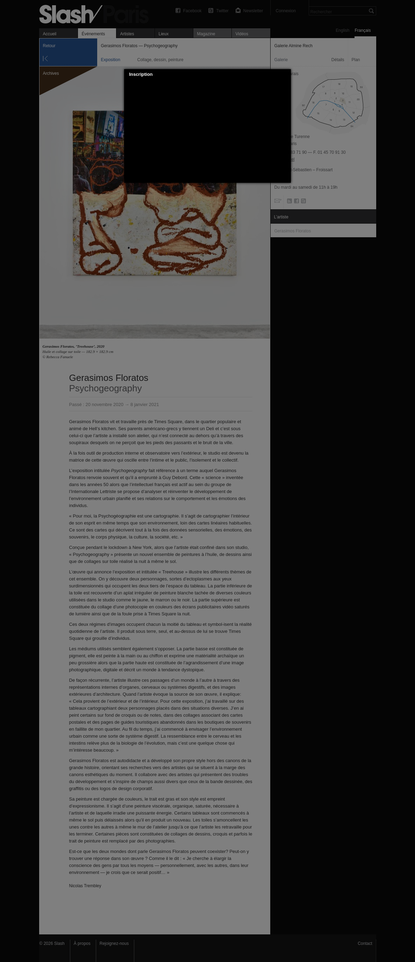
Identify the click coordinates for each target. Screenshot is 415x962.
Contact (365, 943)
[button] (286, 74)
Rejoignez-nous (114, 943)
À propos (82, 943)
